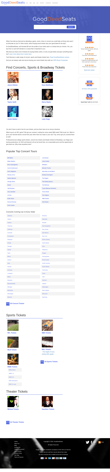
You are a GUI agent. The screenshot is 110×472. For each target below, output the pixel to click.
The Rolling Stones (47, 181)
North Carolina (46, 239)
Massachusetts (11, 283)
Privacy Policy (18, 453)
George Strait (11, 181)
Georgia (9, 246)
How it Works (17, 451)
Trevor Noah (45, 191)
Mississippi (10, 293)
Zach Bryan (45, 202)
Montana (44, 215)
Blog (15, 445)
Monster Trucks (46, 168)
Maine (9, 276)
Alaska (9, 219)
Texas (43, 273)
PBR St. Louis (12, 384)
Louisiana (9, 273)
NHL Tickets (46, 349)
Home (16, 441)
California (9, 229)
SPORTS (42, 2)
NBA (31, 2)
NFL (27, 2)
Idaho (8, 253)
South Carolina (46, 263)
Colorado (9, 232)
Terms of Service (18, 457)
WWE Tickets (12, 367)
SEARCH (70, 27)
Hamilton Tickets (48, 409)
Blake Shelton (11, 161)
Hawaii (9, 249)
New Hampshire (46, 226)
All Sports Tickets (51, 361)
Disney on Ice (11, 174)
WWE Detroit (12, 370)
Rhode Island (45, 259)
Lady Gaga (46, 119)
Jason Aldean (12, 85)
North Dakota (45, 243)
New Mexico (45, 232)
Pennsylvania (45, 256)
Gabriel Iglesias (11, 178)
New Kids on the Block (48, 171)
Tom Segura (45, 195)
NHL (38, 2)
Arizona (9, 222)
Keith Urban (10, 198)
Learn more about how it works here (20, 54)
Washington (45, 287)
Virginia (44, 283)
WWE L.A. (11, 373)
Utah (43, 276)
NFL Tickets (11, 333)
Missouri (9, 297)
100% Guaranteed (19, 449)
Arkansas (9, 226)
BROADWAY (55, 2)
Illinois (9, 256)
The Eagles (45, 178)
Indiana (9, 259)
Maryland (9, 280)
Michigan (9, 287)
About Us (16, 443)
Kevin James (11, 205)
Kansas (9, 266)
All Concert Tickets (17, 303)
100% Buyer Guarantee (60, 60)
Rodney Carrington (47, 174)
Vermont (44, 280)
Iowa (8, 263)
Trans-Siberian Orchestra (49, 188)
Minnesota (10, 290)
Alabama (9, 215)
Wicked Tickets (13, 409)
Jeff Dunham (11, 188)
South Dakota (45, 266)
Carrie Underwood (12, 168)
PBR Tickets (45, 198)
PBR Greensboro (13, 380)
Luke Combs (45, 161)
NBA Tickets (46, 333)
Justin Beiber (12, 119)
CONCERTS (48, 2)
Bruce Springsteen (12, 164)
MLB (34, 2)
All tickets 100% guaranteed (89, 88)
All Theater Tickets (17, 422)
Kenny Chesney (11, 202)
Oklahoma (44, 249)
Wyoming (44, 297)
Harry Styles (46, 102)
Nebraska (44, 219)
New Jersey (45, 229)
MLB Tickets (12, 350)
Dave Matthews (47, 85)
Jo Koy (9, 195)
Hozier (9, 185)
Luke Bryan (45, 158)
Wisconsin (44, 293)
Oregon (44, 253)
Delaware (9, 239)
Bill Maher (10, 158)
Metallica (44, 164)
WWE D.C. (11, 377)
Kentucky (9, 270)
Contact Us (17, 447)
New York (44, 236)
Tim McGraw (45, 185)
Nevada (44, 222)
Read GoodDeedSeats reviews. (60, 57)
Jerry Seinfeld (11, 191)
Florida (9, 243)
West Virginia (45, 290)
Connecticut (10, 236)
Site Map (16, 455)
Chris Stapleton (11, 171)
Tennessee (45, 270)
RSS (102, 442)
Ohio (43, 246)
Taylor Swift (11, 102)
